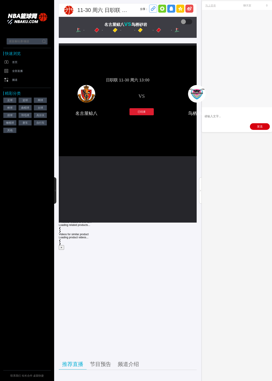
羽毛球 (25, 115)
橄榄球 (10, 122)
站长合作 (27, 375)
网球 (40, 100)
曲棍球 (25, 107)
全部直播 (17, 71)
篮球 (25, 100)
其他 (10, 130)
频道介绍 (128, 364)
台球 (40, 107)
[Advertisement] (128, 304)
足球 (10, 100)
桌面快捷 (38, 375)
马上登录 (210, 5)
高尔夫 (40, 115)
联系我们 (15, 375)
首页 (14, 62)
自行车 (40, 122)
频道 (14, 79)
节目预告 (100, 364)
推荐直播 (72, 364)
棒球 (10, 107)
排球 (10, 115)
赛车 (25, 122)
